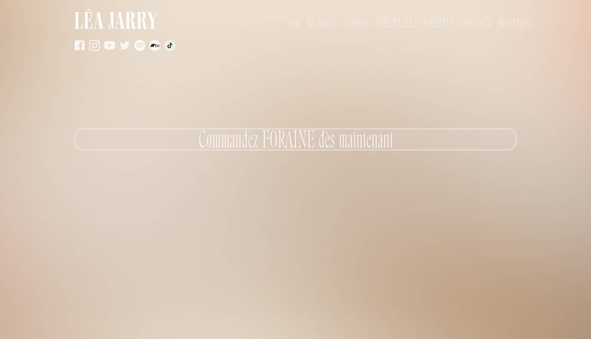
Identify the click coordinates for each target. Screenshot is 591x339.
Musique (322, 23)
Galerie (439, 23)
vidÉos (357, 23)
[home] (181, 23)
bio (294, 23)
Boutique (516, 23)
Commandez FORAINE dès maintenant (295, 139)
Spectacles (397, 23)
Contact (476, 23)
